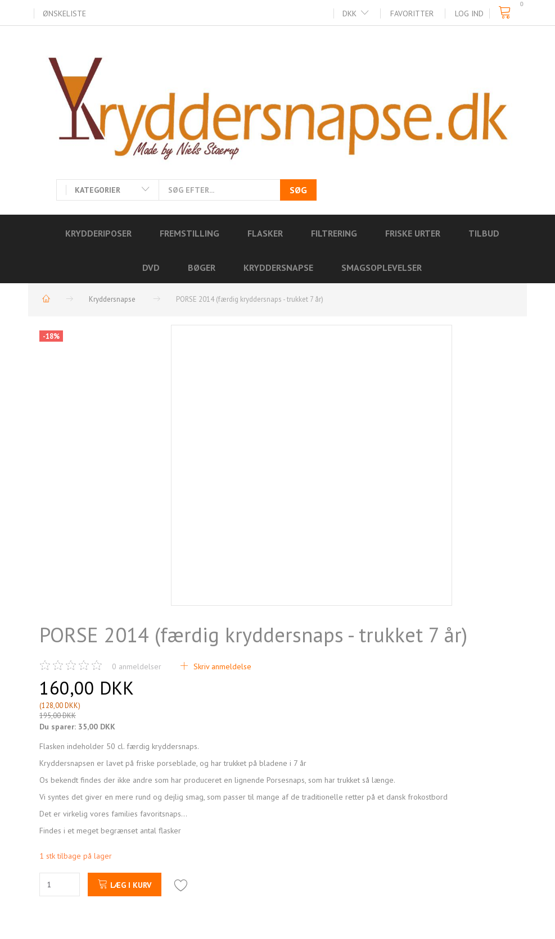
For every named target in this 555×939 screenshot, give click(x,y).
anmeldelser (136, 666)
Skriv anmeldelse (221, 666)
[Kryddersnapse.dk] (277, 103)
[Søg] (298, 190)
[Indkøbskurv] (508, 12)
